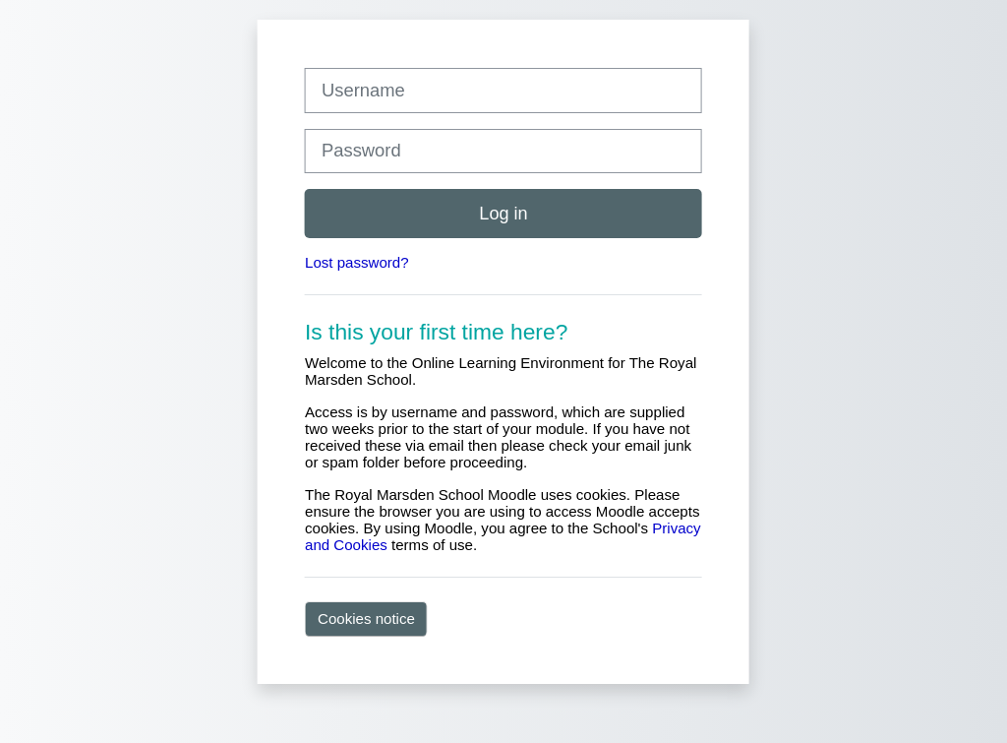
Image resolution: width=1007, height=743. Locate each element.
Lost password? (357, 262)
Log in (503, 213)
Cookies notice (366, 618)
